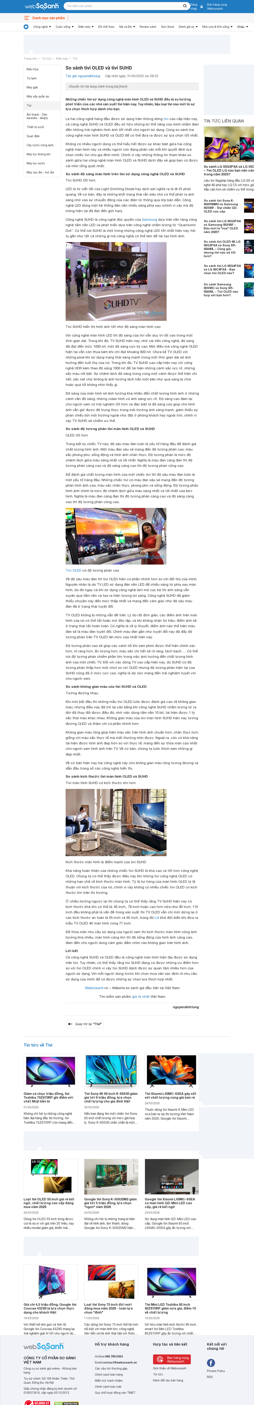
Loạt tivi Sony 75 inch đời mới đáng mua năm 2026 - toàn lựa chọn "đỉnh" (108, 1308)
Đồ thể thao (106, 26)
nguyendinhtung (186, 1007)
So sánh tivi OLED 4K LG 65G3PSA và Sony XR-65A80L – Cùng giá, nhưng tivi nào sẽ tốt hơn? (222, 249)
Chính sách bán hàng (109, 1374)
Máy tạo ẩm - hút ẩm (40, 172)
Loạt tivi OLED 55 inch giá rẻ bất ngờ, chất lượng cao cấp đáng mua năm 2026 (49, 1203)
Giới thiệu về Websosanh (169, 1368)
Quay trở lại (88, 1024)
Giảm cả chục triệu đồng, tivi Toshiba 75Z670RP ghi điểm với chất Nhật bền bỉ (48, 1097)
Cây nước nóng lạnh (40, 145)
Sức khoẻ (167, 26)
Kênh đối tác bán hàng (168, 1380)
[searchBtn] (185, 6)
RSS (210, 1377)
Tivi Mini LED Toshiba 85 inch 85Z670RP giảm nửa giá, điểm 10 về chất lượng (170, 1308)
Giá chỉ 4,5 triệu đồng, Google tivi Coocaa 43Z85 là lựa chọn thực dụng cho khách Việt (50, 1308)
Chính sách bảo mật (108, 1386)
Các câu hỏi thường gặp (111, 1368)
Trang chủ (30, 58)
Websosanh (94, 988)
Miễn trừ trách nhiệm (109, 1380)
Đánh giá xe (186, 26)
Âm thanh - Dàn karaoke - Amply (37, 116)
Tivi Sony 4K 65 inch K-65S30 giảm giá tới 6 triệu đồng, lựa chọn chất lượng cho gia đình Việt (110, 1097)
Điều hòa (32, 69)
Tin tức (46, 58)
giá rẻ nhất (141, 997)
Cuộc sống (63, 26)
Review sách (148, 26)
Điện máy (84, 26)
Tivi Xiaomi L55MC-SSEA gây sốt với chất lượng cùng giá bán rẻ (170, 1095)
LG (157, 918)
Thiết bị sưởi (35, 127)
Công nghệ (40, 26)
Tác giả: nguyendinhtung (83, 76)
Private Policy (216, 1371)
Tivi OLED (73, 570)
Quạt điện (33, 136)
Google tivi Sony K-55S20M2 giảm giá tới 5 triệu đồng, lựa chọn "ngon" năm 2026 (110, 1203)
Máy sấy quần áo (38, 96)
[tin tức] (26, 26)
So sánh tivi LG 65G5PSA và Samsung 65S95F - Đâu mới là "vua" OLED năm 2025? (222, 226)
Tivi (75, 58)
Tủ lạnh (32, 78)
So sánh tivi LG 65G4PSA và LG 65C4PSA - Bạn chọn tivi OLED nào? (222, 269)
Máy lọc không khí (38, 154)
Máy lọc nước (36, 163)
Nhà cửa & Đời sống (215, 26)
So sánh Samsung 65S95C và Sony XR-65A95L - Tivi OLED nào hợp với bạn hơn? (221, 289)
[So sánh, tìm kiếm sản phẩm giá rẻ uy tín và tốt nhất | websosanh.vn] (42, 6)
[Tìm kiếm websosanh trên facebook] (211, 1363)
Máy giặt (32, 87)
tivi (166, 119)
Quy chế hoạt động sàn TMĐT (115, 1392)
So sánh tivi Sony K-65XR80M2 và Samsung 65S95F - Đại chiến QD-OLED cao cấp (221, 206)
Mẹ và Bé (125, 26)
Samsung (149, 220)
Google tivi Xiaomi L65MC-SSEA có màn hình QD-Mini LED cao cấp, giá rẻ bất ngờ (170, 1203)
